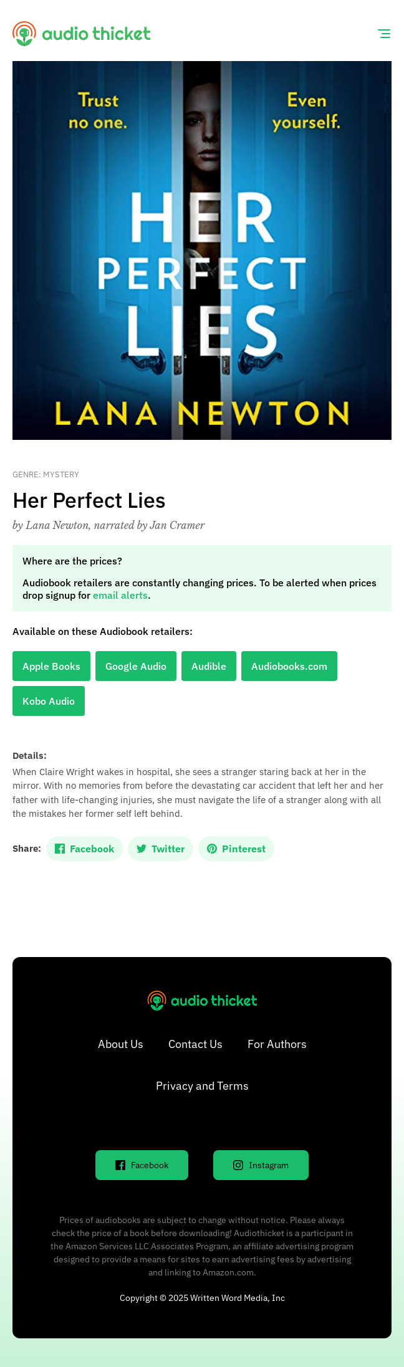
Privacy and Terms (202, 1086)
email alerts (120, 595)
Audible (208, 666)
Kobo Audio (48, 701)
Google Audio (135, 666)
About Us (120, 1044)
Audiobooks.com (289, 666)
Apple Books (51, 666)
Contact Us (195, 1044)
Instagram (261, 1165)
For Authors (277, 1044)
